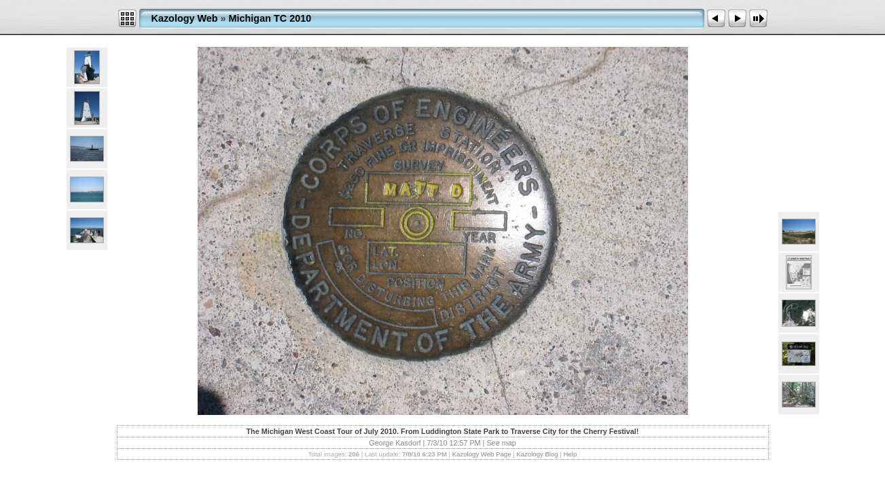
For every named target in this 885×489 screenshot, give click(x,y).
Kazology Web (184, 18)
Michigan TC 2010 (270, 18)
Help (570, 454)
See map (501, 443)
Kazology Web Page (481, 454)
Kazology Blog (537, 454)
